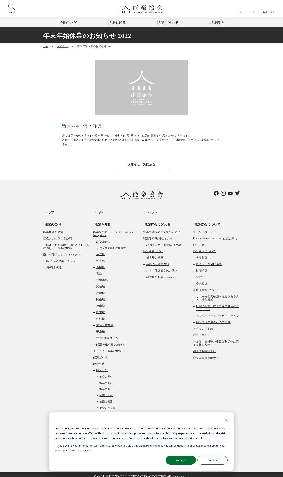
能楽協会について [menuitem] (206, 220)
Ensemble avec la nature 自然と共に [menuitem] (215, 234)
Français (149, 211)
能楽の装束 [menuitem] (106, 391)
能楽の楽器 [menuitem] (106, 398)
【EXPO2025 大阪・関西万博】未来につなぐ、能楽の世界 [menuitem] (66, 243)
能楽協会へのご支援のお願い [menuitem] (161, 228)
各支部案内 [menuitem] (203, 254)
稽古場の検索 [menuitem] (154, 254)
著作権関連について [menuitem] (206, 286)
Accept (180, 460)
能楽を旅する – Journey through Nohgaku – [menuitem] (113, 230)
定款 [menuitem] (199, 273)
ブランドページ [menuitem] (203, 228)
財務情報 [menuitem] (202, 267)
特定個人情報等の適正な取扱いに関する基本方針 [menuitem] (216, 340)
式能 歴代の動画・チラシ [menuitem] (59, 257)
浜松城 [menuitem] (100, 283)
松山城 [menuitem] (100, 302)
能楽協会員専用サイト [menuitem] (207, 354)
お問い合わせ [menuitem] (201, 331)
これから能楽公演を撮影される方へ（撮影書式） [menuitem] (217, 294)
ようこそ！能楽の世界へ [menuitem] (109, 347)
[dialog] (141, 441)
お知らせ (62, 46)
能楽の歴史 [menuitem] (106, 373)
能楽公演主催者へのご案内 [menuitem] (213, 318)
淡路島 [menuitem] (100, 263)
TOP (45, 46)
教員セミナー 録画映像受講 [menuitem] (163, 241)
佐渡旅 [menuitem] (100, 315)
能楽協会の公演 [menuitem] (53, 228)
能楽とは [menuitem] (102, 366)
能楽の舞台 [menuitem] (106, 379)
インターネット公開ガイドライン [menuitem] (217, 312)
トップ (48, 211)
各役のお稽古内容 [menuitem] (157, 260)
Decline (212, 460)
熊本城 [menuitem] (100, 308)
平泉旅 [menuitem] (100, 328)
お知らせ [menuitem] (198, 241)
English (98, 211)
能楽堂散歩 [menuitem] (103, 238)
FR (253, 12)
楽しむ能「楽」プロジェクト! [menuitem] (62, 251)
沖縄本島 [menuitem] (102, 276)
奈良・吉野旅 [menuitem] (104, 321)
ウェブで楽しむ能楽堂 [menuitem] (112, 244)
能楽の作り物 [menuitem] (107, 404)
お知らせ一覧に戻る (141, 164)
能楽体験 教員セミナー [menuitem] (158, 234)
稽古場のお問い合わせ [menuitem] (160, 273)
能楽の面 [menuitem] (104, 385)
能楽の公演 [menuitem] (51, 220)
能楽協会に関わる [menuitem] (156, 220)
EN (240, 12)
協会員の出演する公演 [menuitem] (57, 234)
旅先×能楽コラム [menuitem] (107, 334)
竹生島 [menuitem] (100, 257)
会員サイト (268, 12)
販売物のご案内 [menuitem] (203, 325)
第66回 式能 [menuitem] (54, 264)
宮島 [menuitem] (99, 270)
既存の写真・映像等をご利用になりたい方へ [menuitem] (217, 304)
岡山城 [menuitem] (100, 296)
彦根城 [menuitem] (100, 289)
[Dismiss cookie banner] (226, 420)
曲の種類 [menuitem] (102, 410)
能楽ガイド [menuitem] (100, 353)
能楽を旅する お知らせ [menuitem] (111, 341)
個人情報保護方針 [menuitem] (204, 347)
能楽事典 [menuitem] (99, 360)
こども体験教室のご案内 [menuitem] (162, 267)
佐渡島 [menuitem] (100, 250)
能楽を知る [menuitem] (101, 220)
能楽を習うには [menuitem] (153, 247)
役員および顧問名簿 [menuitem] (209, 260)
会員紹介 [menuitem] (202, 279)
